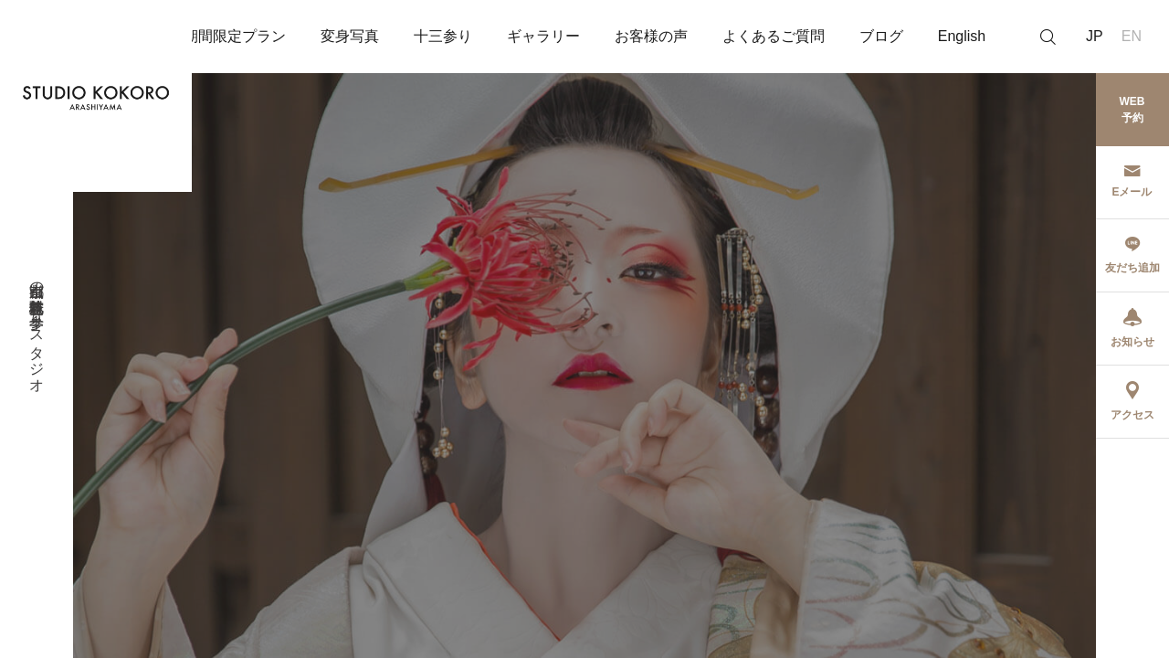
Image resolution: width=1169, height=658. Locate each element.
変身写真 (350, 36)
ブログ (881, 36)
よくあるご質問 (773, 36)
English (961, 36)
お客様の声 (651, 36)
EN (1132, 36)
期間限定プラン (235, 36)
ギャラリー (543, 36)
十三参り (443, 36)
